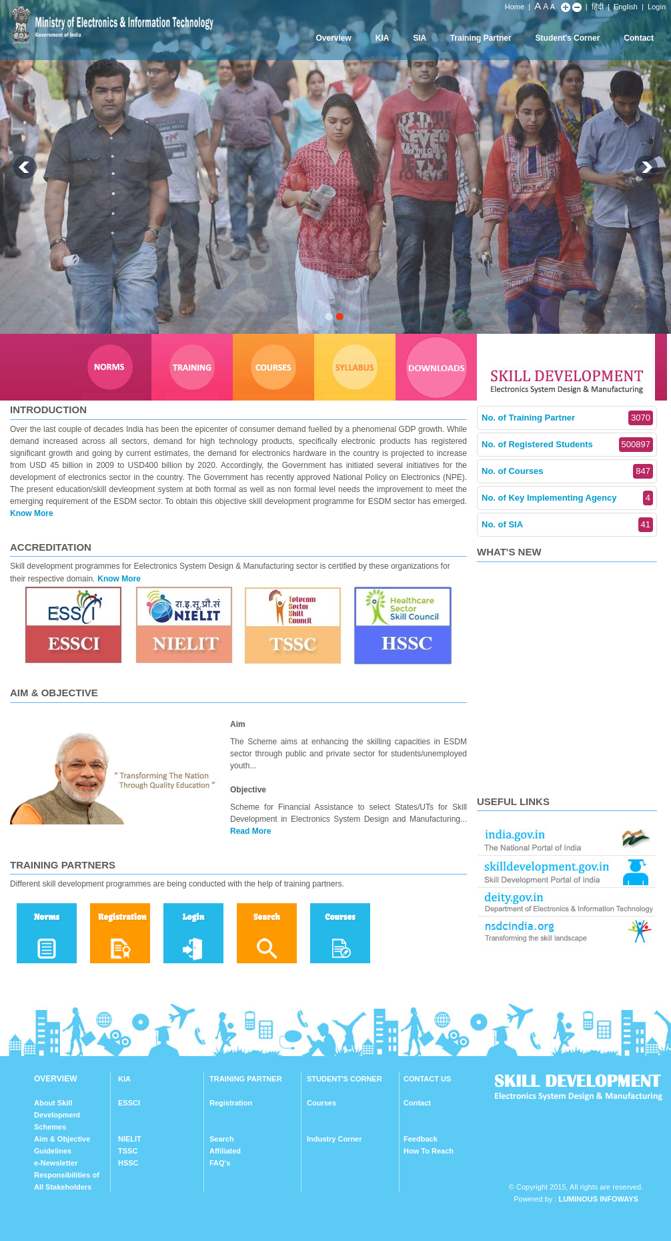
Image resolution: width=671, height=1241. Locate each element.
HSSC (128, 1163)
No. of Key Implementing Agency (567, 498)
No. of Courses (567, 471)
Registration (230, 1103)
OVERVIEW (55, 1078)
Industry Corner (334, 1139)
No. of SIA (567, 524)
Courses (321, 1103)
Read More (250, 831)
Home (514, 7)
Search (221, 1139)
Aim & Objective (62, 1139)
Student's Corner (568, 38)
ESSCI (129, 1103)
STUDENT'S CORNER (344, 1079)
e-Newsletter (55, 1163)
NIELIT (129, 1139)
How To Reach (429, 1151)
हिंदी (598, 7)
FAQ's (219, 1163)
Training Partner (481, 38)
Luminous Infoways (598, 1199)
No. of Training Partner (567, 418)
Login (657, 7)
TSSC (127, 1151)
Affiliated (225, 1151)
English (626, 7)
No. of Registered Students (567, 444)
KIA (383, 38)
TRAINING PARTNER (245, 1079)
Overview (333, 38)
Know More (31, 513)
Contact (639, 38)
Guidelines (52, 1151)
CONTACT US (427, 1079)
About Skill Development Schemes (57, 1115)
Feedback (421, 1139)
